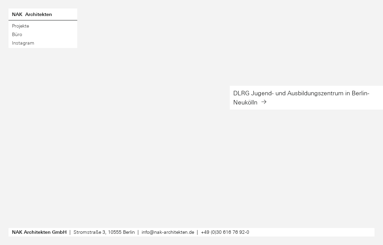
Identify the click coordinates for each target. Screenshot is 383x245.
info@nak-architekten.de (168, 232)
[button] (306, 122)
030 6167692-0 (225, 232)
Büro (17, 34)
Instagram (23, 43)
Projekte (20, 26)
